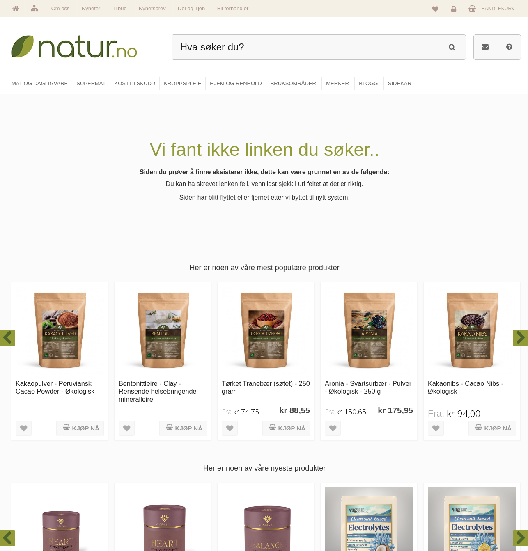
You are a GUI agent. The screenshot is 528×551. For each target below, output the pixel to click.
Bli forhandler (233, 8)
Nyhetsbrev (152, 8)
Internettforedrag (380, 485)
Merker (195, 485)
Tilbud (119, 8)
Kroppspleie (288, 503)
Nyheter (91, 8)
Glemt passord (461, 468)
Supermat (285, 468)
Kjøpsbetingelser (463, 503)
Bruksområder (377, 468)
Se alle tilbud (202, 521)
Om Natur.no (202, 468)
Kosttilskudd (288, 485)
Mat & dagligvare (293, 450)
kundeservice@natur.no (89, 498)
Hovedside (199, 450)
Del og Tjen (191, 8)
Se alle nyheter (204, 503)
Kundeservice (460, 485)
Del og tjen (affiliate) (384, 503)
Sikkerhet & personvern (470, 521)
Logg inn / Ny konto (466, 450)
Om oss (60, 8)
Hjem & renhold (292, 521)
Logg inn (455, 10)
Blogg (368, 450)
